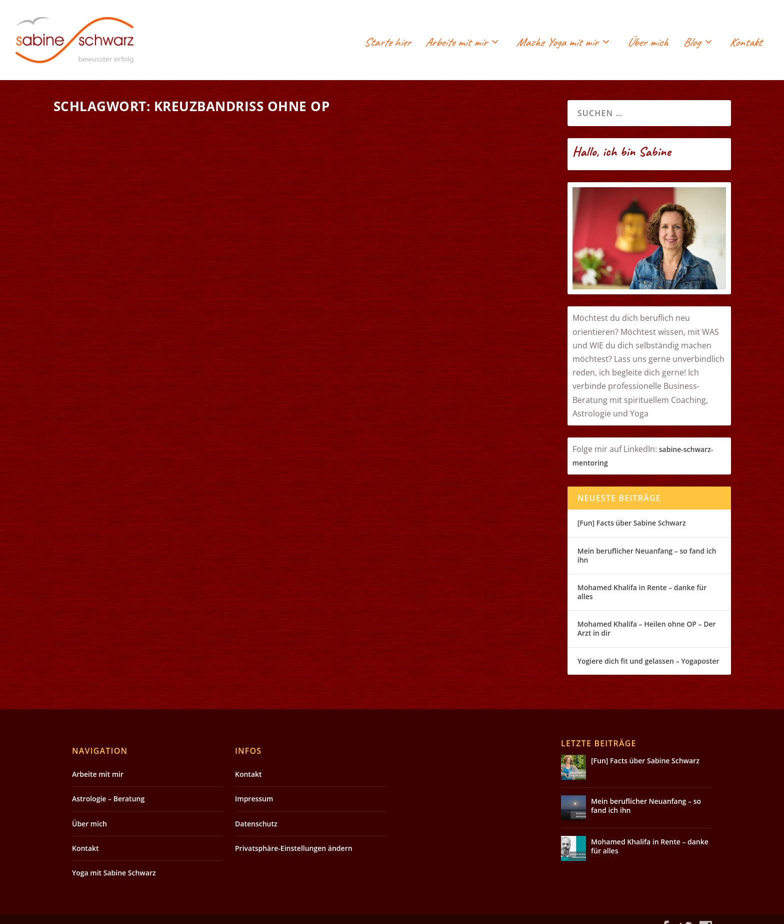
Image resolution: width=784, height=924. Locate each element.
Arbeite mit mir (455, 44)
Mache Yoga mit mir (557, 44)
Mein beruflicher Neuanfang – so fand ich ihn (647, 555)
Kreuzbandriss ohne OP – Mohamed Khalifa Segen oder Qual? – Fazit (430, 149)
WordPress (253, 912)
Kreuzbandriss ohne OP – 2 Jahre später (163, 289)
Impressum (254, 784)
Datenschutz (256, 808)
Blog (691, 44)
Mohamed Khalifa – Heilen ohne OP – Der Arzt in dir (647, 628)
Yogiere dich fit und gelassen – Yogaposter (649, 661)
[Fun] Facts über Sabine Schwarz (632, 523)
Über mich (647, 44)
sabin (668, 449)
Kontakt (746, 44)
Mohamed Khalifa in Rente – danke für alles (642, 592)
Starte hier (387, 44)
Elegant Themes (148, 912)
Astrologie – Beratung (108, 784)
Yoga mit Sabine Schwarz (114, 858)
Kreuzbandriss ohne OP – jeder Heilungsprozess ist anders (157, 419)
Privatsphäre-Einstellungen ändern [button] (293, 833)
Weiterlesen (92, 357)
